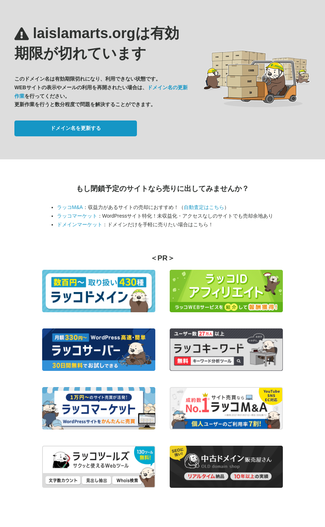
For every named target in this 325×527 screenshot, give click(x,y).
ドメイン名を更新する (75, 128)
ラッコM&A (70, 207)
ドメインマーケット (79, 224)
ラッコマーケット (77, 216)
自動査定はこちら (204, 207)
